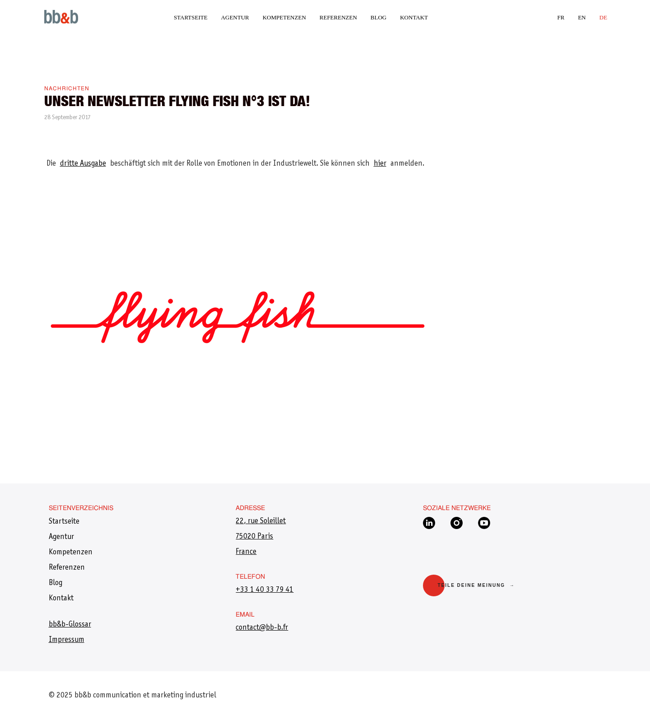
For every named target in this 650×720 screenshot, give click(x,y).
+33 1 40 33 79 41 (264, 590)
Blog (378, 17)
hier (380, 163)
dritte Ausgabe (83, 163)
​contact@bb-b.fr (262, 628)
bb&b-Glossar (70, 624)
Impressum (66, 640)
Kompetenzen (284, 17)
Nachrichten (66, 89)
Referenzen (338, 17)
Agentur (235, 17)
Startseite (191, 17)
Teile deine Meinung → (476, 585)
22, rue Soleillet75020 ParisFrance (261, 537)
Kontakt (414, 17)
